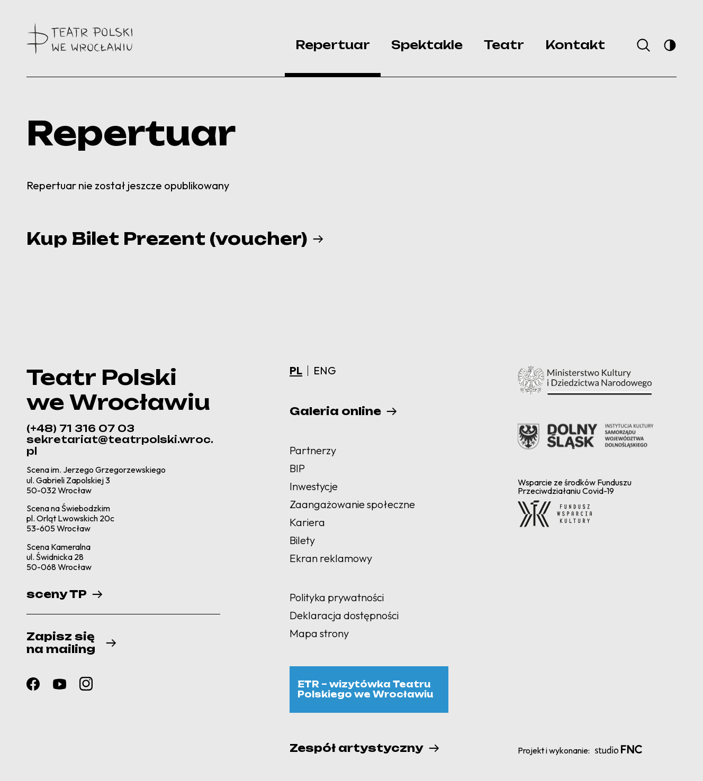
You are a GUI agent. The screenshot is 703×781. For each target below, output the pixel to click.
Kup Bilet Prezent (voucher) (167, 239)
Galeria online (335, 411)
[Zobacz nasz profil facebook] (33, 684)
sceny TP (56, 594)
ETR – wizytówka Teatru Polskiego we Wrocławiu (365, 689)
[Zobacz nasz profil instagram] (86, 684)
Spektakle (427, 45)
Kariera (307, 522)
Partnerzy (313, 450)
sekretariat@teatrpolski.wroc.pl (119, 445)
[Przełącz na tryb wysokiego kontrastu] (670, 45)
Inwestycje (314, 486)
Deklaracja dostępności (344, 615)
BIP (297, 468)
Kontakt (575, 45)
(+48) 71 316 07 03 (80, 428)
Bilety (302, 540)
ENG (324, 370)
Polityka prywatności (337, 597)
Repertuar (332, 45)
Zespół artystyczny (356, 748)
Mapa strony (319, 633)
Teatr (504, 45)
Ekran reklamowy (331, 558)
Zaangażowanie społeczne (352, 504)
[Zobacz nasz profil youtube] (59, 684)
